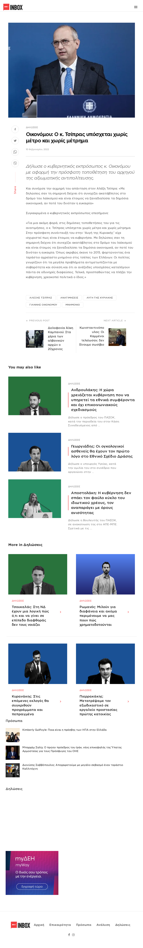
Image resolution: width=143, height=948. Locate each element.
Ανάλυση (103, 929)
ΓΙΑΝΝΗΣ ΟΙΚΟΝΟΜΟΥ (43, 304)
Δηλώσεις (32, 127)
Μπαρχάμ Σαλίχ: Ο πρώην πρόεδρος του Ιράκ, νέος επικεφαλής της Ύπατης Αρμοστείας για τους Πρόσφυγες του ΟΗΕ (72, 758)
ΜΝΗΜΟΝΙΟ (72, 304)
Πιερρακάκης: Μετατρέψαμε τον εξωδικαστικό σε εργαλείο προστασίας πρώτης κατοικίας (98, 714)
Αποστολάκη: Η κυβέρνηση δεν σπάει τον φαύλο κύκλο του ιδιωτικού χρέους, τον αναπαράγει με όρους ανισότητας (101, 503)
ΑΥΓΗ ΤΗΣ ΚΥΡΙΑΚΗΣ (100, 297)
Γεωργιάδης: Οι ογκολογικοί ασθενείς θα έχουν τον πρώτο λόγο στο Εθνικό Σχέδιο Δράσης (102, 451)
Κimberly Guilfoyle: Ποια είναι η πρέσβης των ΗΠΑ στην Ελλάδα (64, 738)
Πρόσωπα (83, 929)
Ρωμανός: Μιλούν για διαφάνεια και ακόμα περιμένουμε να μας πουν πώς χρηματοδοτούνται (98, 620)
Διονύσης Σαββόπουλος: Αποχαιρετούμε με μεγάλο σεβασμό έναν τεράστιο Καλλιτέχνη (72, 775)
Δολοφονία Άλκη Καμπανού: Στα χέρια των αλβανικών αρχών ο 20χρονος (60, 338)
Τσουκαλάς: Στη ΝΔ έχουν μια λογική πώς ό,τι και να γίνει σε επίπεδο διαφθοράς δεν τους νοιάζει (30, 620)
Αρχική (39, 929)
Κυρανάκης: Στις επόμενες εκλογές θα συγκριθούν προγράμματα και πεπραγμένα (30, 714)
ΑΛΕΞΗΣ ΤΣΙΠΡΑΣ (40, 297)
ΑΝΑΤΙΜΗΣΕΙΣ (69, 297)
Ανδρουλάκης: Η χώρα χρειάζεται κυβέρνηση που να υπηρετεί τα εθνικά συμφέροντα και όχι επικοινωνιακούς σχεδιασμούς (103, 400)
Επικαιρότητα (60, 929)
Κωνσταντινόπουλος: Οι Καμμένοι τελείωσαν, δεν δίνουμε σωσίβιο (91, 336)
